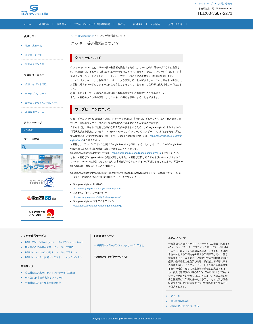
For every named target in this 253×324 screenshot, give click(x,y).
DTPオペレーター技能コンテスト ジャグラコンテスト (55, 257)
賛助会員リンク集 (34, 64)
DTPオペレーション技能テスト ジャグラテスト (51, 252)
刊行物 (122, 24)
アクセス (175, 296)
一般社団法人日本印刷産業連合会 (43, 282)
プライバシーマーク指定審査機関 (92, 24)
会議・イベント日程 (36, 84)
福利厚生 (138, 24)
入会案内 (156, 24)
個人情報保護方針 (86, 36)
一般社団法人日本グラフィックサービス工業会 (119, 245)
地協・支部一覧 (33, 45)
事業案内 (62, 24)
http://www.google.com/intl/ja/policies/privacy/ (96, 197)
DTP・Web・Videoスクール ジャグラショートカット (54, 242)
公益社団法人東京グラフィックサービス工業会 (50, 272)
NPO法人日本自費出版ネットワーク (44, 277)
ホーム (28, 24)
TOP (72, 36)
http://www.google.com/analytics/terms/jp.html (97, 188)
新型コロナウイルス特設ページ (41, 102)
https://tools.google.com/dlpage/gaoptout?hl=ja (136, 153)
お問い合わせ (176, 24)
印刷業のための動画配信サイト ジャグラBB (49, 247)
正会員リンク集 (33, 54)
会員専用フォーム (34, 112)
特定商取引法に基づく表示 (184, 306)
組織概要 (44, 24)
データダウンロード (36, 93)
